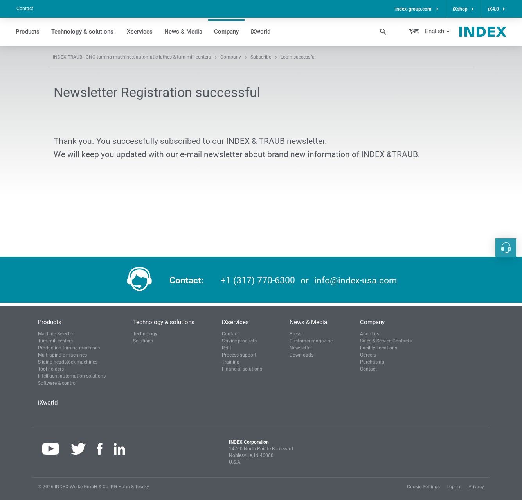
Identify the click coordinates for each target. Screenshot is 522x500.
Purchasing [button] (372, 362)
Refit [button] (226, 348)
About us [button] (369, 334)
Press (295, 334)
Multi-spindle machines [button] (62, 355)
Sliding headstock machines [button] (67, 362)
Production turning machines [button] (69, 348)
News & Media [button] (183, 31)
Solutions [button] (143, 341)
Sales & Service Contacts (386, 341)
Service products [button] (239, 341)
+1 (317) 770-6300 (258, 280)
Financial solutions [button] (242, 369)
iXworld (260, 31)
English (436, 31)
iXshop (460, 9)
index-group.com (413, 9)
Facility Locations (378, 348)
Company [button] (226, 31)
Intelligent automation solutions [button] (72, 376)
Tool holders (51, 369)
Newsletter (301, 348)
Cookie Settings (423, 486)
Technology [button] (145, 334)
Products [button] (28, 31)
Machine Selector (56, 334)
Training (230, 362)
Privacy (476, 486)
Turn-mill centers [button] (55, 341)
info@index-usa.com (355, 280)
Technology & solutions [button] (82, 31)
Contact (24, 8)
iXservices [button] (139, 31)
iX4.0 (493, 9)
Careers (368, 355)
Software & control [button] (57, 383)
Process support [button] (239, 355)
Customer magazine (311, 341)
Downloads (301, 355)
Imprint (454, 486)
